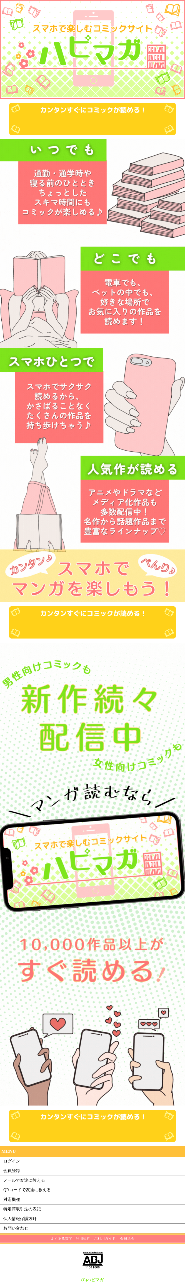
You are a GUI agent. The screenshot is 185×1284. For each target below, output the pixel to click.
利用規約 (83, 1238)
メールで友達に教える (24, 1180)
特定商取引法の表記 (22, 1209)
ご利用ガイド (105, 1238)
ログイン (11, 1161)
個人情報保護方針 (20, 1218)
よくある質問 (61, 1238)
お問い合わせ (15, 1228)
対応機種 (11, 1199)
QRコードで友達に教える (27, 1190)
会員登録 (11, 1170)
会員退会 (127, 1238)
